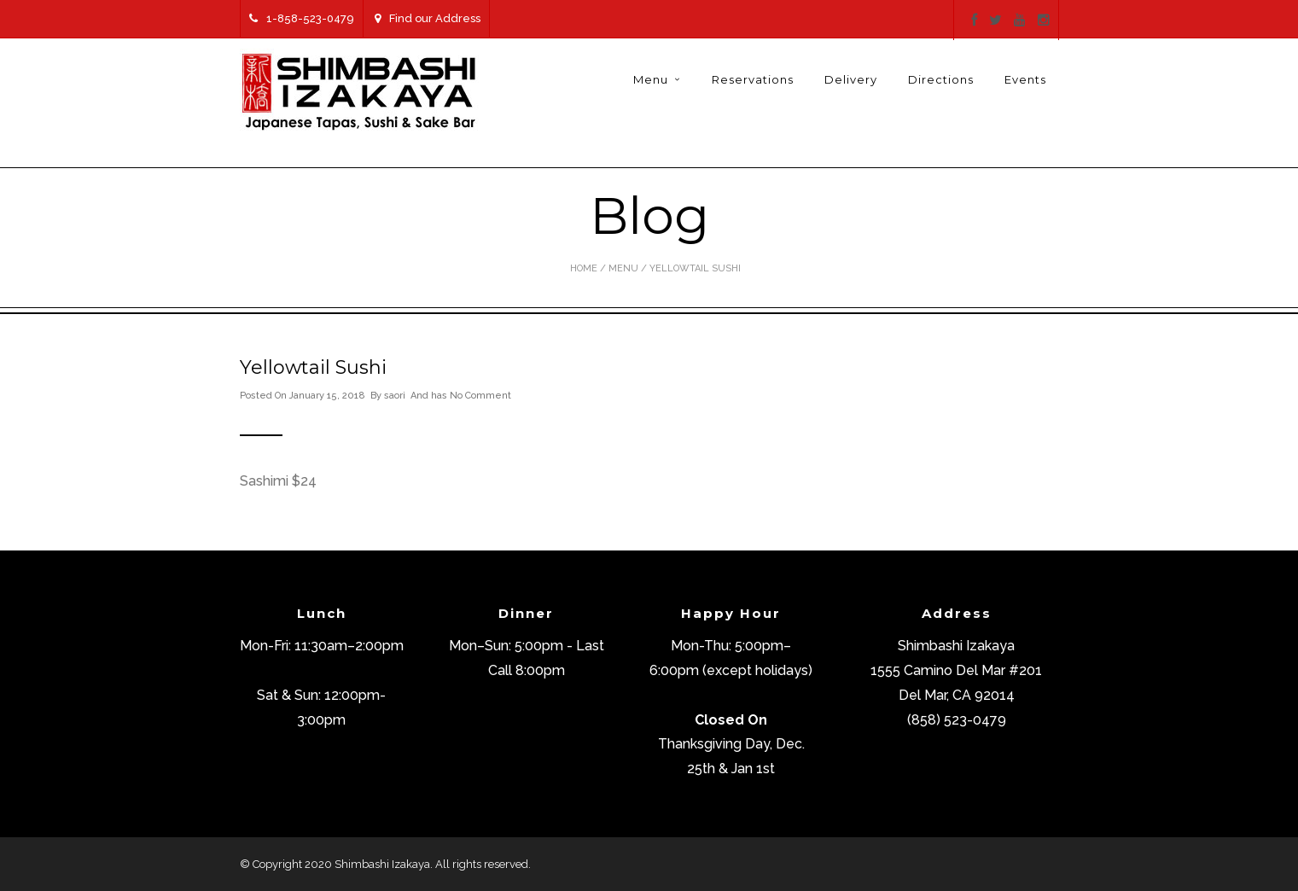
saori (394, 395)
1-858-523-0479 (301, 18)
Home (583, 268)
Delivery (850, 79)
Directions (941, 79)
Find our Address (427, 18)
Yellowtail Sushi (313, 367)
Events (1025, 79)
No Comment (480, 395)
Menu (650, 79)
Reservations (753, 79)
